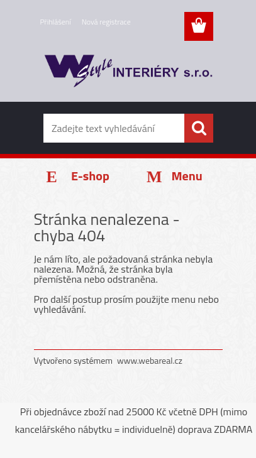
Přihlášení (55, 22)
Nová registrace (106, 22)
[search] (198, 128)
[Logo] (128, 73)
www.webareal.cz (149, 360)
